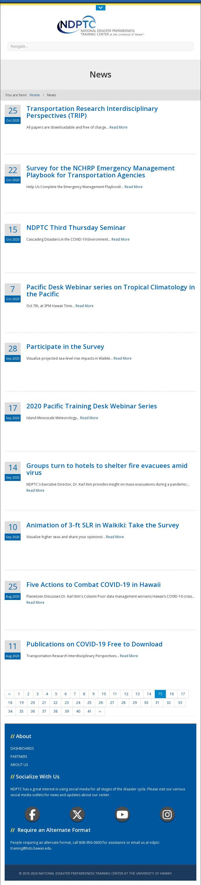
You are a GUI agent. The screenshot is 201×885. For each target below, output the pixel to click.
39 (67, 711)
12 (126, 693)
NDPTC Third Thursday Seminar (76, 227)
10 (104, 693)
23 (67, 702)
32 (169, 702)
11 (115, 693)
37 (44, 711)
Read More (119, 127)
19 (21, 702)
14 (149, 693)
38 (55, 711)
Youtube (122, 814)
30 (146, 702)
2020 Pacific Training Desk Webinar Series (91, 405)
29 (135, 702)
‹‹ (9, 693)
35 (21, 711)
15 (160, 693)
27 (112, 702)
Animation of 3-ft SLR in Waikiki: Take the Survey (102, 524)
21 (44, 702)
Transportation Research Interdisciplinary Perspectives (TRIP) (92, 112)
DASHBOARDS (22, 748)
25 (89, 702)
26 (101, 702)
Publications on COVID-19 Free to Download (94, 643)
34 (10, 711)
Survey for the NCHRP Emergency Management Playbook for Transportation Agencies (100, 171)
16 (172, 693)
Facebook (32, 814)
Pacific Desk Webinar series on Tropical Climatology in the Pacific (110, 290)
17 (183, 693)
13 (138, 693)
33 (180, 702)
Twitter (77, 814)
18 (10, 702)
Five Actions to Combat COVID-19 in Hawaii (93, 584)
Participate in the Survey (65, 346)
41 (89, 711)
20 (33, 702)
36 (33, 711)
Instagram (167, 814)
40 (78, 711)
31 (157, 702)
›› (100, 711)
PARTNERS (18, 756)
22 (55, 702)
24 (78, 702)
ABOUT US (19, 764)
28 (123, 702)
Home (35, 95)
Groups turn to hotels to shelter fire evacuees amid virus (107, 469)
